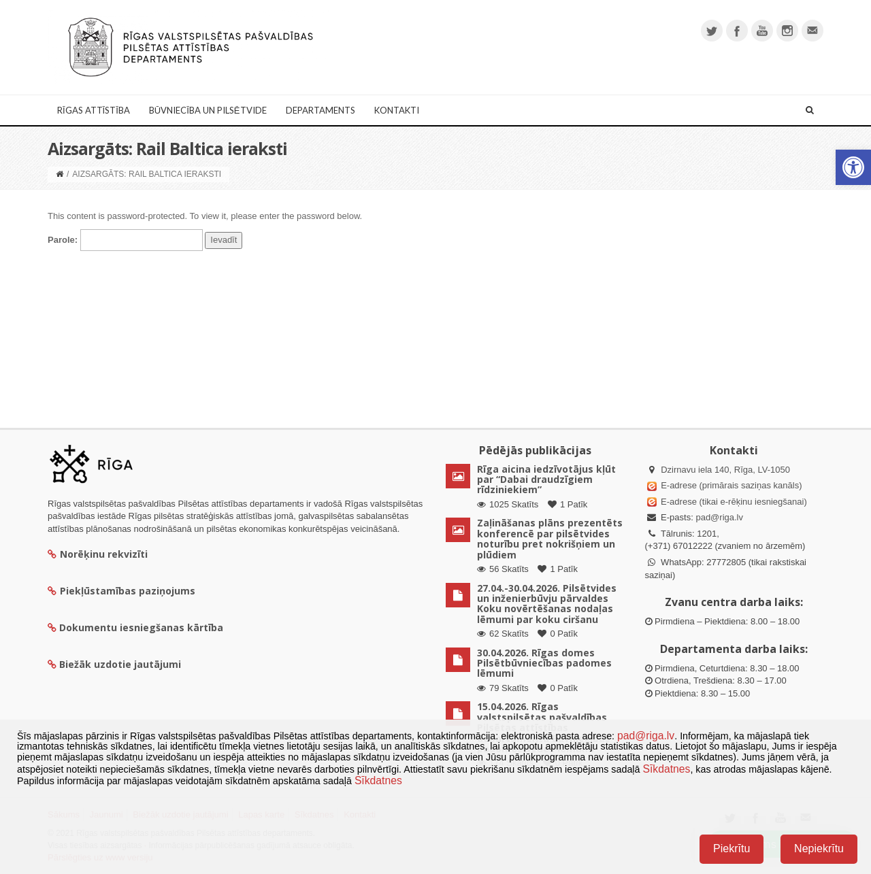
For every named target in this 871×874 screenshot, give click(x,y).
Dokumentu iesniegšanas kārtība (141, 627)
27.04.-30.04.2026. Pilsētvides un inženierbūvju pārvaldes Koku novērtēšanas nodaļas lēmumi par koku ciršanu (547, 604)
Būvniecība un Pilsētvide (208, 110)
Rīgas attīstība (93, 110)
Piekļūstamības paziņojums (121, 590)
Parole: (125, 240)
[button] (853, 167)
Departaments (320, 110)
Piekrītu (731, 848)
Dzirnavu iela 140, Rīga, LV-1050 (725, 470)
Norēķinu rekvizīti (98, 554)
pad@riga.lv (719, 517)
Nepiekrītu (819, 848)
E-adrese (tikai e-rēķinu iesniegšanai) (733, 502)
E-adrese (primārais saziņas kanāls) (731, 485)
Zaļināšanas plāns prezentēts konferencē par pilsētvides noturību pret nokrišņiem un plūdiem (550, 538)
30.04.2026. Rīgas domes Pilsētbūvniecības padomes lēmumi (544, 663)
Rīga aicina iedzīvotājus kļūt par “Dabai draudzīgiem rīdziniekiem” (546, 480)
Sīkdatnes (666, 769)
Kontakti (396, 110)
